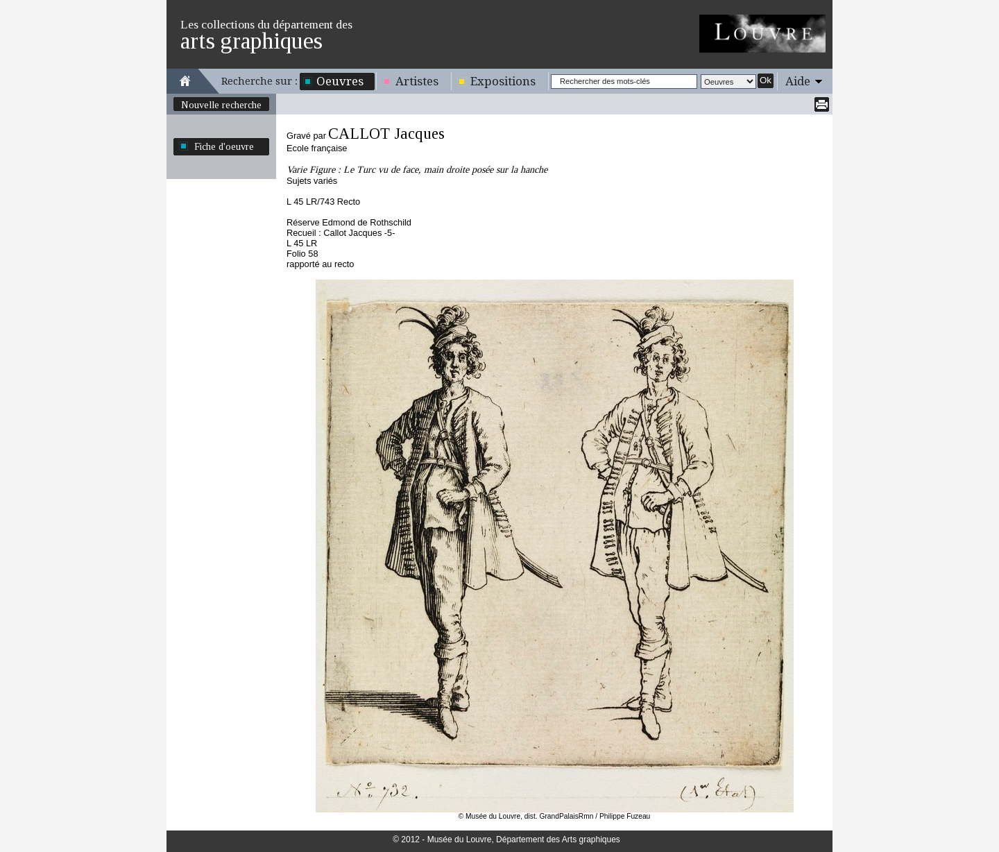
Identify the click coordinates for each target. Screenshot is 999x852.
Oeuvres (340, 81)
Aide (797, 81)
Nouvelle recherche (221, 104)
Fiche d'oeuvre (224, 146)
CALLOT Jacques (386, 133)
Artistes (416, 81)
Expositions (503, 81)
